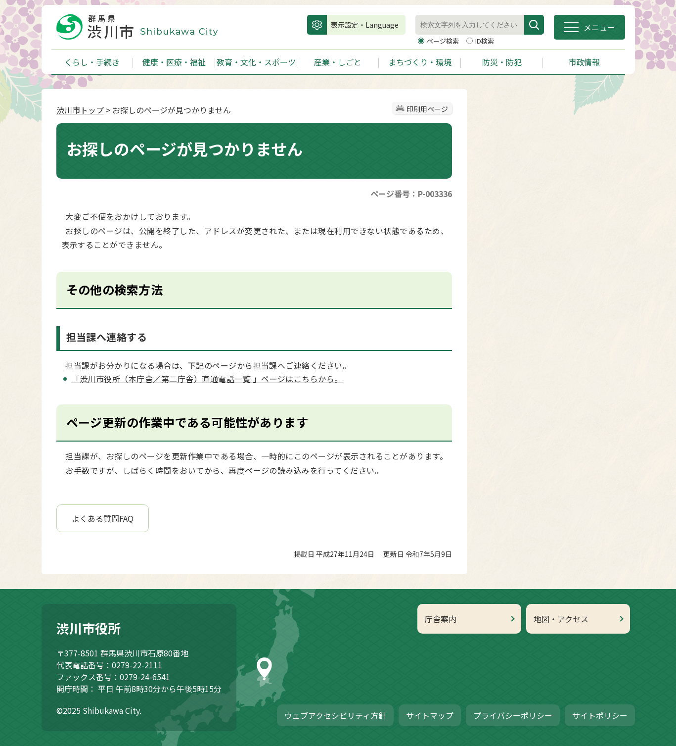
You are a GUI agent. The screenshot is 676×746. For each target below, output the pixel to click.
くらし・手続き (92, 62)
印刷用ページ (427, 109)
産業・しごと (337, 62)
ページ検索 (443, 41)
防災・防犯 (502, 62)
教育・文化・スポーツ (256, 62)
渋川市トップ (80, 110)
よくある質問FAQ (103, 518)
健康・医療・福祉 (174, 62)
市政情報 (584, 62)
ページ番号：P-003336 (411, 193)
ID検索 (484, 41)
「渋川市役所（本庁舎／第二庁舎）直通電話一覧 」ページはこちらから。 (207, 379)
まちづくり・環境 (419, 62)
